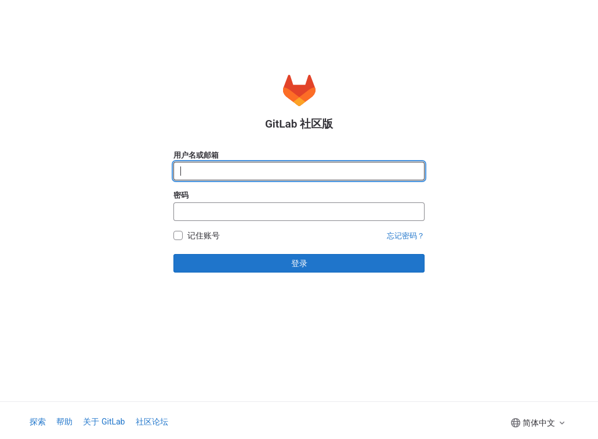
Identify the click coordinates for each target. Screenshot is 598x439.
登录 (299, 263)
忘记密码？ (406, 235)
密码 (181, 195)
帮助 (64, 421)
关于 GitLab (104, 421)
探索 (38, 421)
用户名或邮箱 (196, 155)
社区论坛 (152, 421)
